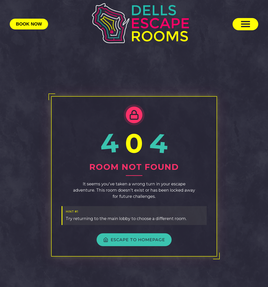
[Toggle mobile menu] (245, 24)
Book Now (29, 24)
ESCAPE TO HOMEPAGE (134, 239)
